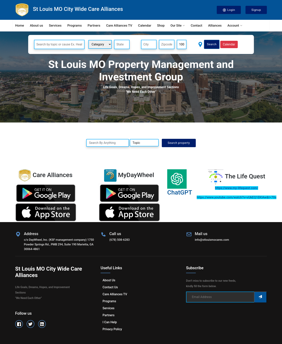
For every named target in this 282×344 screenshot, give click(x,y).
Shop (161, 25)
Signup (256, 10)
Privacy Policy (112, 329)
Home (19, 25)
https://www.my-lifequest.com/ (236, 188)
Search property (179, 143)
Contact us (110, 287)
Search (212, 44)
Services (55, 25)
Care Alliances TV (119, 25)
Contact (196, 25)
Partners (94, 25)
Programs (74, 25)
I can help (110, 322)
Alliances (215, 25)
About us (36, 25)
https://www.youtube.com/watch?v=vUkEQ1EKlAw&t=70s (236, 197)
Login (229, 10)
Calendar (144, 25)
